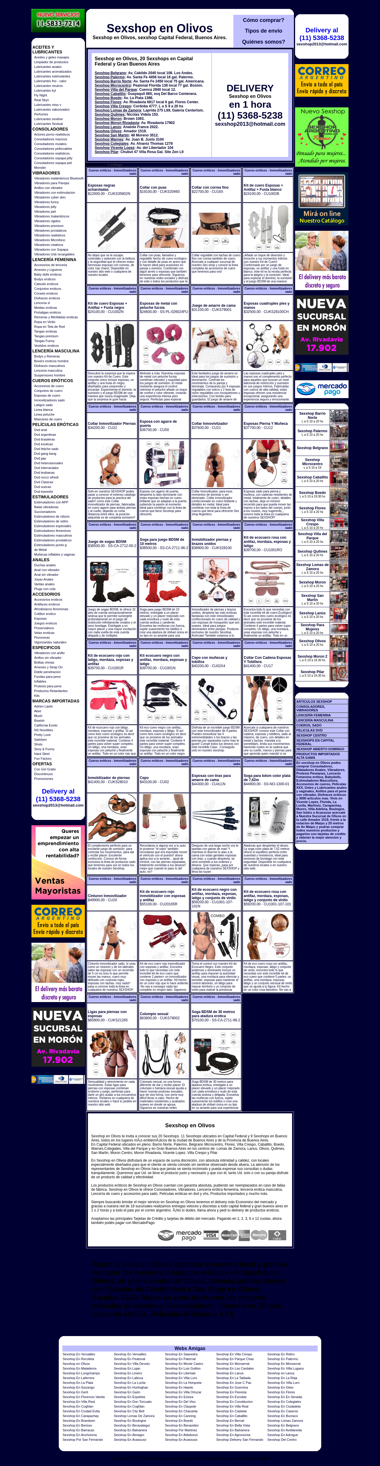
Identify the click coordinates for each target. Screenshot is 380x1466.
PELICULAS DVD (309, 730)
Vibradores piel (45, 211)
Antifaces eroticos (47, 604)
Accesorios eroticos (48, 599)
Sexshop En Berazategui (132, 1425)
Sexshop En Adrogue (282, 1435)
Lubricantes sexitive (48, 119)
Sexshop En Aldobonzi (181, 1435)
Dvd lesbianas (44, 472)
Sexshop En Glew (280, 1387)
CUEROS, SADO (309, 725)
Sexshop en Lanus (280, 1373)
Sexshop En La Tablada (233, 1378)
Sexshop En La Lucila (129, 1382)
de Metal (40, 549)
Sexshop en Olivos (160, 28)
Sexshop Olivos (108, 131)
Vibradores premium (49, 226)
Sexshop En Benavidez (182, 1425)
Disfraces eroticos (47, 298)
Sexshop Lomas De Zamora (134, 1416)
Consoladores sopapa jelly (53, 158)
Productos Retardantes (51, 691)
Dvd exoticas (43, 444)
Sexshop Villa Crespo (113, 106)
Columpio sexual (154, 1014)
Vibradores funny (46, 202)
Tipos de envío (263, 31)
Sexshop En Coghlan (78, 1406)
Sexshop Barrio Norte (113, 81)
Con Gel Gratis (45, 769)
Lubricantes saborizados (51, 109)
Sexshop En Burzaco (282, 1416)
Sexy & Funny (44, 749)
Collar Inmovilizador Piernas (112, 424)
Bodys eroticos (45, 279)
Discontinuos (43, 774)
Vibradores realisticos (49, 235)
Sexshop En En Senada (284, 1397)
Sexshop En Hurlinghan (131, 1387)
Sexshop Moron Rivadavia (117, 123)
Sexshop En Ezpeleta (129, 1397)
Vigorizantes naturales (50, 642)
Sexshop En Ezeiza (179, 1397)
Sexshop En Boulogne (130, 1420)
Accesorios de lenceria (50, 265)
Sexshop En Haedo (179, 1387)
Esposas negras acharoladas (101, 187)
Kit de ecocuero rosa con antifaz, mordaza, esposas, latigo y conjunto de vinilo (266, 896)
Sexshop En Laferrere (78, 1378)
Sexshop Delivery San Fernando (239, 1439)
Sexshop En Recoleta (78, 1359)
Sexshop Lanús (108, 127)
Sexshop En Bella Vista (233, 1425)
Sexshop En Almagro (129, 1435)
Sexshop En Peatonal (129, 1359)
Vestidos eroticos (46, 345)
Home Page (95, 165)
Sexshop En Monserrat (232, 1363)
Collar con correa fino (210, 187)
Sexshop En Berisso (77, 1425)
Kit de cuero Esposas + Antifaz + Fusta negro (107, 305)
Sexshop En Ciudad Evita (81, 1411)
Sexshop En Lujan (127, 1368)
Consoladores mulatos (50, 144)
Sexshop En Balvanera (130, 1430)
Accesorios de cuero (49, 386)
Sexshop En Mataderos (79, 1368)
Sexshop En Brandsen (79, 1420)
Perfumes (41, 114)
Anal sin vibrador (46, 574)
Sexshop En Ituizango (78, 1387)
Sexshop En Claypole (180, 1406)
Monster (40, 167)
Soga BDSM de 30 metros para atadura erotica (213, 1014)
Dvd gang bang (45, 453)
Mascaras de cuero (48, 419)
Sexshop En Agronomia (233, 1435)
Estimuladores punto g (50, 545)
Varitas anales (44, 584)
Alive (37, 711)
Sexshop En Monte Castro (184, 1363)
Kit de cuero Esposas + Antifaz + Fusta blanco (263, 187)
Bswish (39, 720)
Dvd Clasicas (43, 482)
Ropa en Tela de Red (49, 326)
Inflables (40, 681)
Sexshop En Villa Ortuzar (183, 1392)
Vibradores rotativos (48, 245)
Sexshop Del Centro (282, 1439)
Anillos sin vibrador (47, 657)
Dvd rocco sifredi (46, 477)
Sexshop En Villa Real (79, 1401)
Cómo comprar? (263, 20)
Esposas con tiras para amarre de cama (211, 778)
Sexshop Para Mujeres (312, 627)
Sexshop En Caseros (282, 1411)
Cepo (144, 778)
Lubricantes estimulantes (52, 76)
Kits (36, 695)
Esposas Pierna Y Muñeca (266, 424)
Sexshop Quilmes (110, 114)
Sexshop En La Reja (282, 1378)
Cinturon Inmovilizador (107, 896)
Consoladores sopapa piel (53, 163)
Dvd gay (40, 458)
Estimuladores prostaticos (53, 540)
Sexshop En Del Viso (180, 1401)
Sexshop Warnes (109, 139)
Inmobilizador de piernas (109, 778)
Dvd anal (40, 430)
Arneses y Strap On (48, 667)
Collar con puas (153, 187)
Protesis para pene (47, 686)
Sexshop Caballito (110, 94)
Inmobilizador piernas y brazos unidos (212, 542)
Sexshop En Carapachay (81, 1416)
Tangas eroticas (45, 331)
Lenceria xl (42, 303)
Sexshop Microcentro (113, 85)
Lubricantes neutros (48, 86)
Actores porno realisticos (52, 134)
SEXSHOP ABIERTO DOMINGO (320, 749)
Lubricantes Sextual (48, 123)
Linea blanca (43, 409)
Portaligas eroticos (47, 312)
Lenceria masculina (48, 370)
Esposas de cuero (47, 395)
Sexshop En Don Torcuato (133, 1401)
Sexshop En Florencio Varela (84, 1397)
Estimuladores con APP (51, 502)
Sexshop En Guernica (232, 1387)
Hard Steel (42, 754)
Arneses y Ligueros (48, 269)
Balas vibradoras (46, 507)
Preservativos (44, 628)
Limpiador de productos (51, 62)
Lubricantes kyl (45, 90)
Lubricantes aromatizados (53, 71)
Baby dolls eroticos (47, 274)
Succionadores (45, 511)
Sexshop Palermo (110, 77)
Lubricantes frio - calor (50, 81)
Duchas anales (45, 565)
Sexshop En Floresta (231, 1392)
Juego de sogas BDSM (107, 542)
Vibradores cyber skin (50, 197)
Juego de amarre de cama (213, 305)
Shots (38, 744)
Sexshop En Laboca (128, 1378)
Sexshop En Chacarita (181, 1411)
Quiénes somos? (263, 42)
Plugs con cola (45, 589)
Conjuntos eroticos (47, 288)
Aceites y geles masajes (51, 57)
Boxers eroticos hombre (51, 361)
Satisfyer (40, 739)
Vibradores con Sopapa (51, 249)
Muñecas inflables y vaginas (54, 554)
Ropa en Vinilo (44, 322)
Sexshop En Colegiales (284, 1401)
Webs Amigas (190, 1348)
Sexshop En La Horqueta (183, 1382)
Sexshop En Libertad (180, 1373)
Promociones (43, 778)
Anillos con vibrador (48, 188)
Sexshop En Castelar (231, 1411)
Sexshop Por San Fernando (83, 1439)
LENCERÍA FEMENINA (313, 715)
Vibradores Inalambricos (51, 216)
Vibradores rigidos (47, 221)
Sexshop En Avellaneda (284, 1430)
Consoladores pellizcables (53, 148)
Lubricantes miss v (47, 104)
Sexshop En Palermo (282, 1359)
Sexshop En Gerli (75, 1392)
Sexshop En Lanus (229, 1373)
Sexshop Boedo (108, 98)
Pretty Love (42, 735)
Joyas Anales (43, 579)
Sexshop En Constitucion (234, 1401)
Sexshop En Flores (281, 1392)
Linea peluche (44, 414)
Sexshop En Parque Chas (235, 1359)
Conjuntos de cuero (48, 390)
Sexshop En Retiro (281, 1354)
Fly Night (40, 95)
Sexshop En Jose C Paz (233, 1382)
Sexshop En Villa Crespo (234, 1354)
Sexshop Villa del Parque (116, 90)
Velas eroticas (44, 633)
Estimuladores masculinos (53, 535)
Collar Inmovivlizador (210, 424)
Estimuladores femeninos (52, 530)
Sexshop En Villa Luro (181, 1378)
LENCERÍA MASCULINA (314, 720)
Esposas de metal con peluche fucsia (158, 305)
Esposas (40, 618)
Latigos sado (43, 405)
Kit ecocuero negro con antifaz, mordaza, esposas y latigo (163, 660)
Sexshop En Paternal (180, 1359)
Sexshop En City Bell (129, 1411)
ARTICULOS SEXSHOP (314, 701)
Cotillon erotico (45, 614)
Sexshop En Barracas (78, 1430)
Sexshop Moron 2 (312, 656)
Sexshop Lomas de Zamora (118, 110)
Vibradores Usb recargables (54, 254)
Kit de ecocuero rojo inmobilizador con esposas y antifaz (163, 896)
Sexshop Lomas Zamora (285, 1420)
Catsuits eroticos (46, 284)
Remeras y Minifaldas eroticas (56, 317)
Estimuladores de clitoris (51, 516)
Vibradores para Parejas (51, 183)
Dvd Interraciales (46, 468)
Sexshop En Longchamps (81, 1373)
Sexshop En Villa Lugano (285, 1368)
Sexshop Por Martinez (181, 1430)
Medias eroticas (45, 307)
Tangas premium (46, 336)
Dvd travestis (43, 491)
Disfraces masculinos (49, 366)
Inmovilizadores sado (49, 400)
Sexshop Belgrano (110, 73)
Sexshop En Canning (180, 1416)
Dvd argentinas (45, 434)
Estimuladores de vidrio (51, 521)
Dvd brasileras (44, 439)
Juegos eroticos (45, 623)
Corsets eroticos (46, 293)
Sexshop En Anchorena (80, 1435)
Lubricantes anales (47, 67)
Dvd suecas (42, 487)
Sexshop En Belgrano (283, 1425)
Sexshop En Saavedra (181, 1354)
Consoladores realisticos (52, 153)
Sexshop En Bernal (230, 1420)
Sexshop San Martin (112, 135)
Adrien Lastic (43, 706)
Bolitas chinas (44, 662)
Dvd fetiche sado (46, 449)
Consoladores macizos (50, 139)
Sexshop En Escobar (231, 1397)
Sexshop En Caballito (231, 1416)
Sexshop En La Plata (78, 1382)
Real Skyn (41, 100)
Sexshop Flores (108, 102)
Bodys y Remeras (47, 356)
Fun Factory (43, 758)
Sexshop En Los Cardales (235, 1368)
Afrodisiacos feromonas (51, 609)
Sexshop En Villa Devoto (132, 1363)
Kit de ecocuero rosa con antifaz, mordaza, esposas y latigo (267, 541)
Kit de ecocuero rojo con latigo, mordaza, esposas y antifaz (110, 660)
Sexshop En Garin (127, 1392)
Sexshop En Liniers (128, 1373)
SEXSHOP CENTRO (311, 735)
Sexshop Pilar (106, 152)
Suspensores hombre (49, 375)
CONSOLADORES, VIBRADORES (310, 708)
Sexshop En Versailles (79, 1354)
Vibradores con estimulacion (54, 192)
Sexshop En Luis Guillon (183, 1368)
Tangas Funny (44, 341)
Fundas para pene (47, 676)
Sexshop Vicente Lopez (114, 148)
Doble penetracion (47, 672)
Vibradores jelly (45, 207)
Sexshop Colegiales (111, 143)
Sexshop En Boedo (179, 1420)
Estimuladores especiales (52, 526)
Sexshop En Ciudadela (284, 1406)
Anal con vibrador (47, 570)
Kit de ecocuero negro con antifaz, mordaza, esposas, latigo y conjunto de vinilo (214, 894)
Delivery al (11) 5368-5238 (58, 795)
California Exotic (46, 725)
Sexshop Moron (108, 119)
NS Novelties (43, 730)
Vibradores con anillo (49, 653)
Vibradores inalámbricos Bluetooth (59, 178)
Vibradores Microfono (49, 240)
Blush (38, 716)
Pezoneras (42, 637)
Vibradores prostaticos (50, 230)
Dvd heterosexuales (48, 463)
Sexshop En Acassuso (130, 1439)
